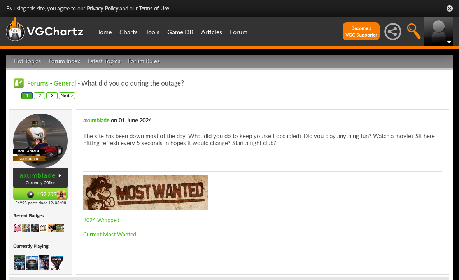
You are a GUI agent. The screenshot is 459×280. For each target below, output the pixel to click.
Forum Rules (143, 61)
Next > (67, 95)
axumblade (37, 175)
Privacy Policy (102, 8)
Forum (238, 31)
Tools (152, 31)
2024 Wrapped (101, 220)
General (65, 83)
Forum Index (64, 61)
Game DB (180, 31)
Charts (128, 31)
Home (103, 31)
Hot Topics (27, 61)
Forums (38, 83)
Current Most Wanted (109, 234)
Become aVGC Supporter (361, 31)
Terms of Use (154, 8)
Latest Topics (104, 61)
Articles (211, 31)
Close (450, 8)
